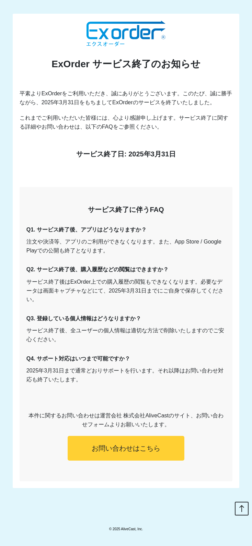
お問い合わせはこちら (126, 448)
